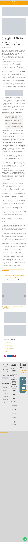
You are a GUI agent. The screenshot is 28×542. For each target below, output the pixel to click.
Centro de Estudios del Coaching (9, 269)
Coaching (17, 269)
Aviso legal (5, 394)
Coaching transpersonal (9, 349)
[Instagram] (5, 356)
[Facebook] (8, 356)
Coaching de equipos (9, 345)
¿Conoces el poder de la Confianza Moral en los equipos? (13, 307)
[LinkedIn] (11, 356)
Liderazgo (7, 270)
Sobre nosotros (5, 389)
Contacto (5, 387)
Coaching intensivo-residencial (11, 343)
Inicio (5, 386)
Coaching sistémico (9, 346)
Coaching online (8, 342)
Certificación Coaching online (14, 376)
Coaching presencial (9, 340)
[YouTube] (14, 356)
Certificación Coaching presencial (14, 370)
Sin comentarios (11, 308)
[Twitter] (23, 372)
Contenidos (5, 393)
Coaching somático (9, 348)
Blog (5, 402)
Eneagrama (7, 351)
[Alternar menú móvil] (25, 8)
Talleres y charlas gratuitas (14, 423)
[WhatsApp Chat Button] (25, 539)
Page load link (4, 432)
